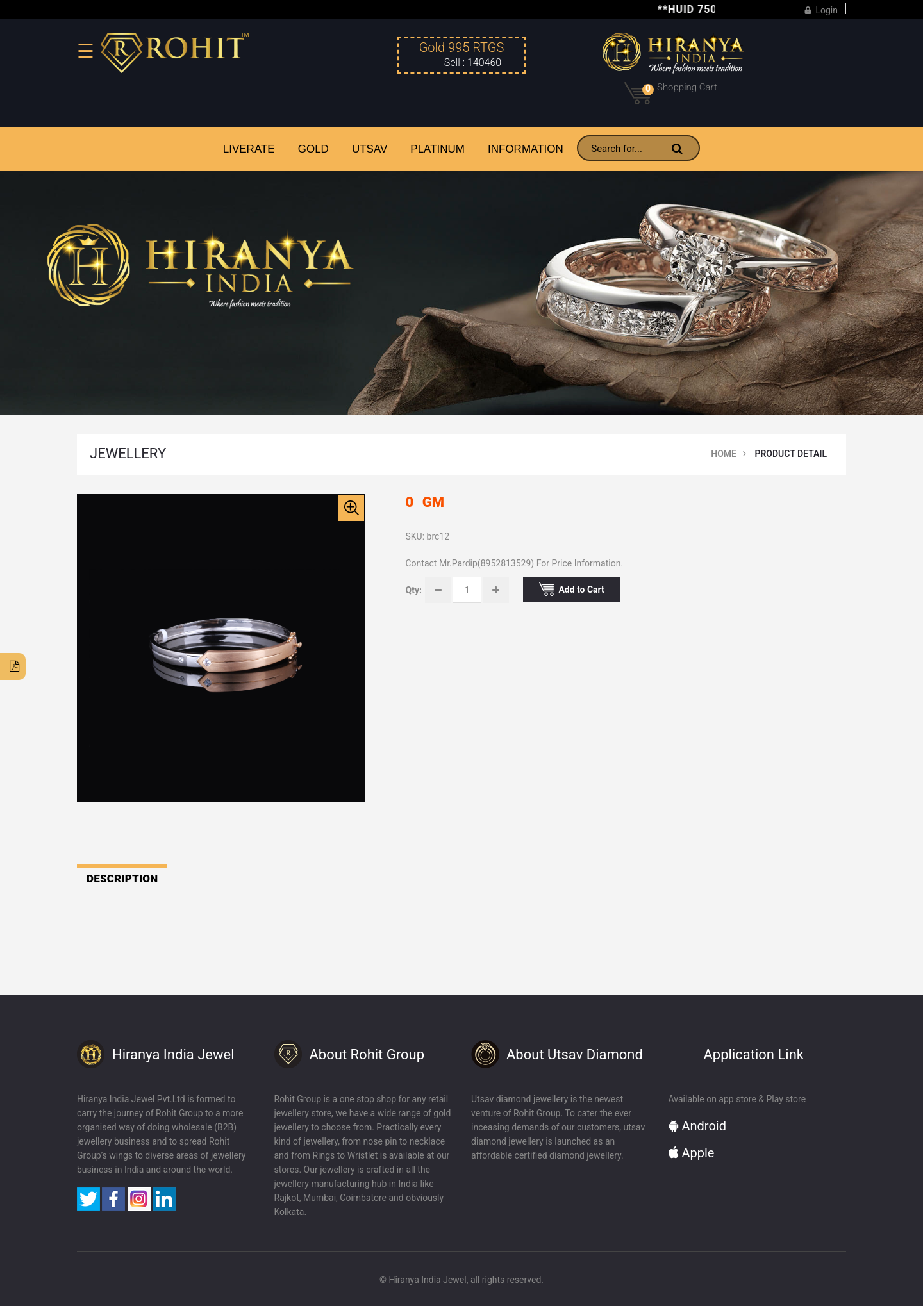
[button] (351, 508)
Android (697, 1126)
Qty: (414, 590)
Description (122, 878)
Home (723, 454)
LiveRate (249, 149)
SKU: (415, 536)
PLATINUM (437, 149)
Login (820, 8)
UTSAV (369, 149)
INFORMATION (525, 149)
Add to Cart (571, 588)
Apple (692, 1153)
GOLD (313, 149)
